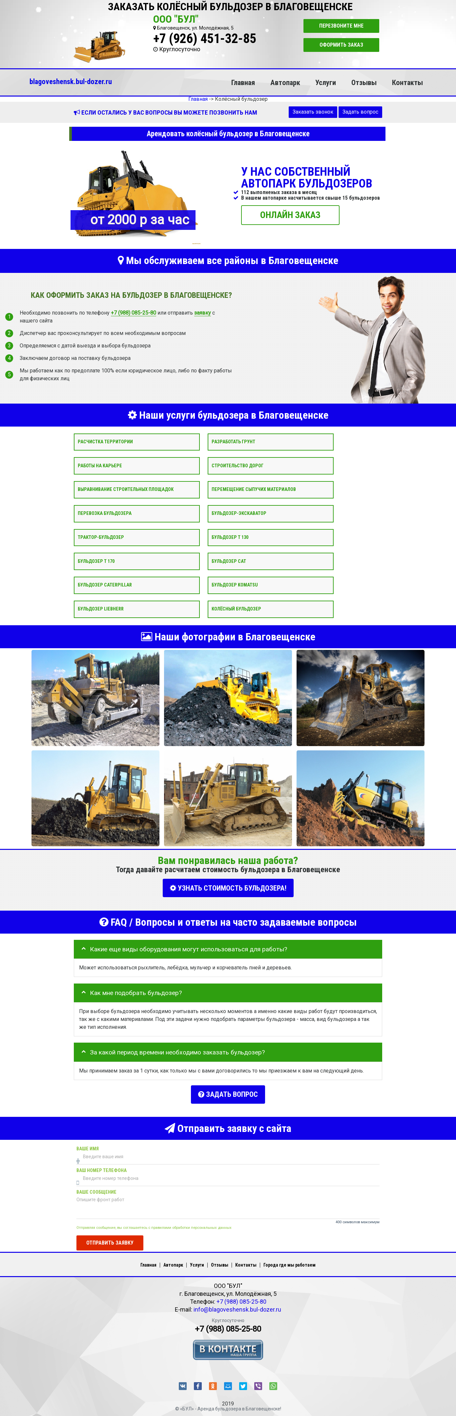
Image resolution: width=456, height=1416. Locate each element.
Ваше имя (87, 1143)
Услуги (325, 82)
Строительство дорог (237, 465)
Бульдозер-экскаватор (239, 513)
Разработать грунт (233, 441)
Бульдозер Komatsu (235, 585)
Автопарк (285, 82)
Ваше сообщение (96, 1186)
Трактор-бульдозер (101, 537)
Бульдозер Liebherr (101, 609)
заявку (202, 312)
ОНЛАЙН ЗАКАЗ (290, 214)
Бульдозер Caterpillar (105, 585)
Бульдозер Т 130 (230, 537)
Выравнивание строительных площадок (126, 489)
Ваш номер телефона (101, 1165)
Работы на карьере (100, 465)
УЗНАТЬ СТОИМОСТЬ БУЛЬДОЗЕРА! (228, 888)
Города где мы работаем (289, 1259)
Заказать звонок (313, 112)
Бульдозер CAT (229, 561)
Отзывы (364, 82)
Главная (243, 82)
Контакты (407, 82)
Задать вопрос (360, 112)
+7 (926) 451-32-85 (204, 38)
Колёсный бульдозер (236, 609)
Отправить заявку (110, 1237)
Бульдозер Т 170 (96, 561)
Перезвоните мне (341, 26)
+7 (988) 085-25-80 (133, 312)
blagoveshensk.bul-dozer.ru (71, 81)
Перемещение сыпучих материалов (254, 489)
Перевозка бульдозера (105, 513)
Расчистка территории (105, 441)
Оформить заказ (341, 45)
